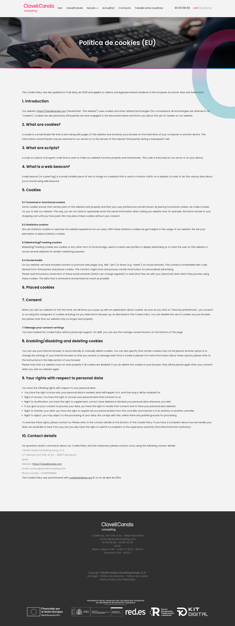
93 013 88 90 (182, 8)
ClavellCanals (74, 8)
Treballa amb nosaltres (149, 8)
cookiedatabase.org (80, 477)
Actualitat (108, 8)
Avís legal (92, 576)
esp (202, 8)
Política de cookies (137, 576)
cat (195, 8)
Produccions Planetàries (121, 579)
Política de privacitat (112, 576)
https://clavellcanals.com (51, 111)
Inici (60, 8)
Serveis (92, 8)
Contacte (125, 8)
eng (209, 8)
